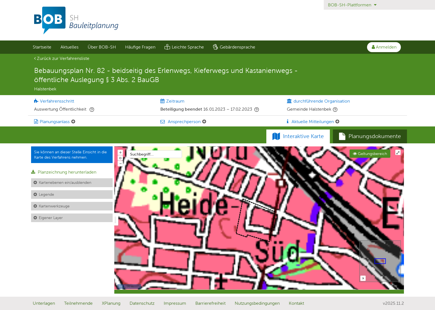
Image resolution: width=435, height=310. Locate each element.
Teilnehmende (78, 303)
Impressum (175, 303)
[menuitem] (42, 47)
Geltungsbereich (370, 153)
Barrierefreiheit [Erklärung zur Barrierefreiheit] (210, 303)
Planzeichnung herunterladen (63, 172)
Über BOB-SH (102, 47)
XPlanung (111, 303)
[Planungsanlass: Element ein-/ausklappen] (73, 122)
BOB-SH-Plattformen (352, 4)
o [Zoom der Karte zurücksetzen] (120, 158)
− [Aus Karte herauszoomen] (120, 163)
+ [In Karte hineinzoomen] (120, 152)
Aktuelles (69, 47)
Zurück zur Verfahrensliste (61, 58)
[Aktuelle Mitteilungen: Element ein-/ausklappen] (337, 122)
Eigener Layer (51, 217)
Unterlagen (44, 303)
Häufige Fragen (140, 47)
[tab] (370, 136)
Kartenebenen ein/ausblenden (65, 182)
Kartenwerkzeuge (54, 206)
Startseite (42, 47)
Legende (46, 194)
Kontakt (296, 303)
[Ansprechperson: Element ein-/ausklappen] (204, 122)
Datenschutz (142, 303)
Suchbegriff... (142, 154)
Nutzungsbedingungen (257, 303)
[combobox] (154, 154)
